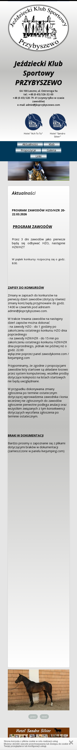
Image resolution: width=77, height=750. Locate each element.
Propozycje (28, 150)
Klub (52, 144)
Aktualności (30, 144)
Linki (38, 156)
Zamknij (71, 742)
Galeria (51, 150)
